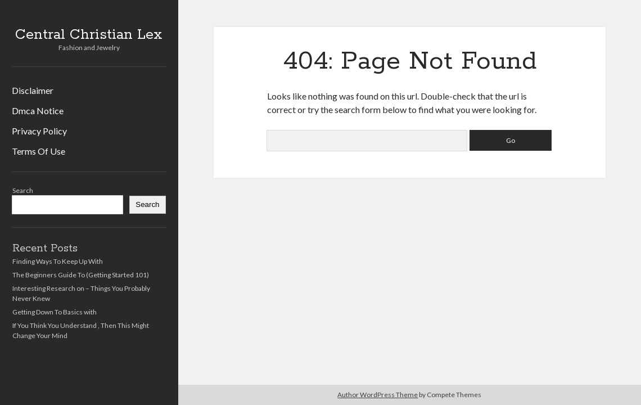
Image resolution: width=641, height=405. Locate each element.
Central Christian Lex (88, 35)
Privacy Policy (39, 130)
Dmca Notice (38, 110)
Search (22, 190)
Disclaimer (32, 90)
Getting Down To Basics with (54, 312)
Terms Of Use (38, 151)
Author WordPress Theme (377, 394)
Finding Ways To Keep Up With (57, 261)
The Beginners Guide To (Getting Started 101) (80, 275)
